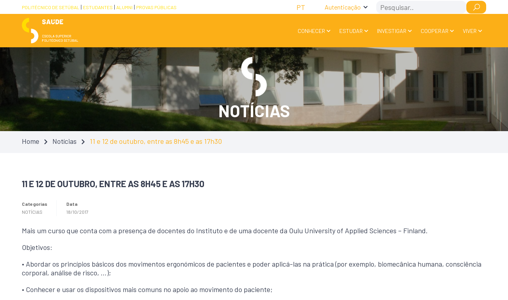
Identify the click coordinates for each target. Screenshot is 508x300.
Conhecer (311, 30)
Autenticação (343, 7)
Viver (470, 30)
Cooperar (434, 30)
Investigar (391, 30)
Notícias (64, 141)
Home (30, 141)
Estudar (351, 30)
